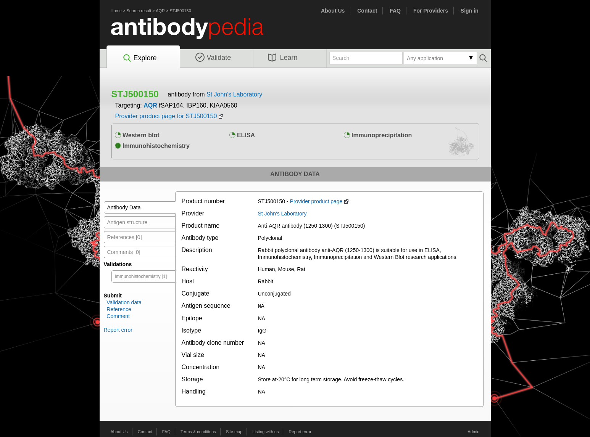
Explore (139, 58)
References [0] (124, 237)
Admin (473, 431)
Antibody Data (124, 207)
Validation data (124, 302)
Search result (138, 10)
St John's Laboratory (234, 94)
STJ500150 (180, 10)
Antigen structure (127, 222)
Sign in (470, 11)
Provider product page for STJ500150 (166, 116)
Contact (367, 11)
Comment (118, 316)
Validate (213, 57)
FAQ (395, 11)
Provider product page (316, 201)
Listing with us (265, 431)
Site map (234, 431)
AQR (160, 10)
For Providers (430, 11)
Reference (118, 309)
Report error (118, 330)
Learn (283, 57)
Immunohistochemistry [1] (141, 276)
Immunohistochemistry (152, 146)
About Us (333, 11)
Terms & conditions (198, 431)
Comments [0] (123, 252)
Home (116, 10)
